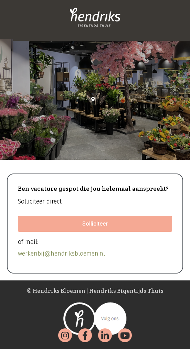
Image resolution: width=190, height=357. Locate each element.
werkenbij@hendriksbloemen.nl (61, 253)
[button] (95, 224)
